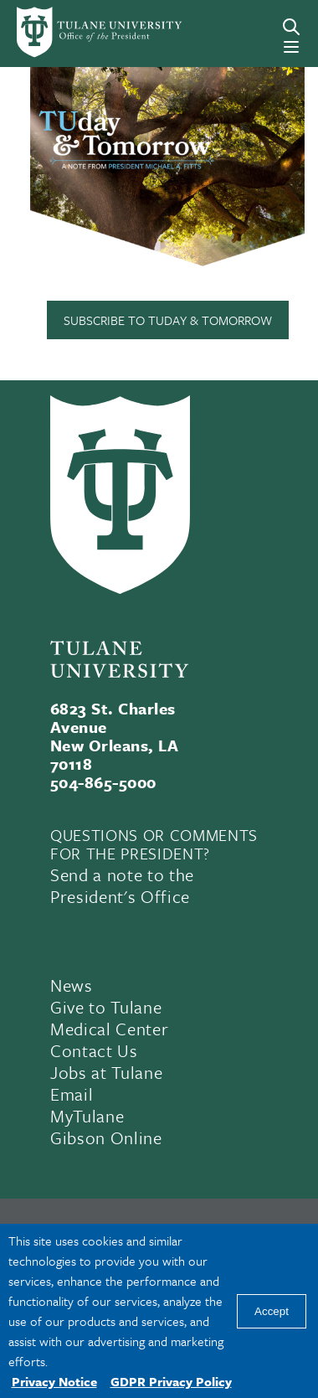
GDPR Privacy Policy (171, 1381)
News (71, 985)
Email (71, 1094)
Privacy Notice (54, 1381)
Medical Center (109, 1028)
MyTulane (87, 1115)
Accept (271, 1311)
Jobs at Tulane (106, 1072)
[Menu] (291, 47)
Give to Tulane (106, 1006)
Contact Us (94, 1050)
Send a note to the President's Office (122, 885)
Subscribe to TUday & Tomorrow (168, 320)
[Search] (291, 27)
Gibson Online (106, 1137)
